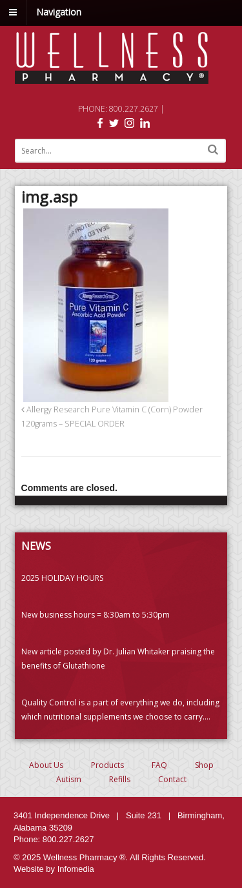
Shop (204, 765)
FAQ (159, 765)
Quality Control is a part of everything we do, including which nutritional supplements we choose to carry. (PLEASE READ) (120, 710)
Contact (172, 779)
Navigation (58, 12)
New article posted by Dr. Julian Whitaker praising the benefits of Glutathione (118, 658)
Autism (68, 779)
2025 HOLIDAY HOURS (62, 577)
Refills (119, 779)
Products (107, 765)
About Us (46, 765)
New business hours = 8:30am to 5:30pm (95, 614)
